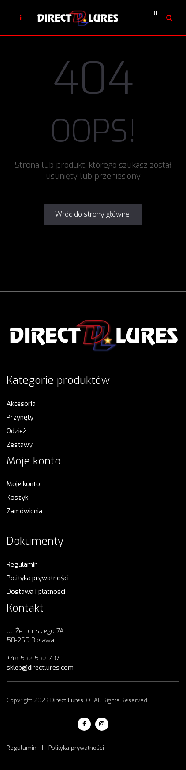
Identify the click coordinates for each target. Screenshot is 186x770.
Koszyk (17, 497)
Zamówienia (24, 511)
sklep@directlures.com (40, 667)
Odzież (16, 431)
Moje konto (23, 483)
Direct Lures (66, 700)
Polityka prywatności (38, 578)
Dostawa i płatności (36, 591)
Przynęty (20, 417)
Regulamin (22, 564)
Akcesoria (21, 403)
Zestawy (20, 444)
